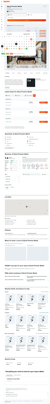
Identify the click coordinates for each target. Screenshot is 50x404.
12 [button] (16, 28)
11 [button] (38, 26)
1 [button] (23, 23)
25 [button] (38, 30)
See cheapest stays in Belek (44, 312)
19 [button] (16, 30)
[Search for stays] (1, 7)
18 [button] (38, 28)
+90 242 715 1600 (10, 10)
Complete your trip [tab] (9, 375)
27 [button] (18, 33)
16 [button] (9, 30)
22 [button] (23, 30)
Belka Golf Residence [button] (8, 346)
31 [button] (11, 35)
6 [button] (26, 26)
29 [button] (23, 33)
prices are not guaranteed (24, 389)
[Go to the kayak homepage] (7, 1)
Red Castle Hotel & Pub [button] (20, 325)
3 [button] (11, 26)
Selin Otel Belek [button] (29, 325)
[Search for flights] (1, 4)
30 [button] (9, 35)
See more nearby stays (45, 291)
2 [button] (9, 26)
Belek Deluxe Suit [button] (41, 325)
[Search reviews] (32, 174)
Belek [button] (6, 325)
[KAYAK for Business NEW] (1, 22)
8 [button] (23, 26)
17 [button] (11, 30)
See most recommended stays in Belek (42, 333)
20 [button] (18, 30)
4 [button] (38, 23)
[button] (2, 1)
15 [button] (23, 28)
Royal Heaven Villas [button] (30, 303)
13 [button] (18, 28)
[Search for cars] (1, 9)
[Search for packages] (1, 11)
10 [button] (11, 28)
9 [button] (9, 28)
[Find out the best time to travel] (1, 20)
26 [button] (16, 33)
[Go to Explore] (1, 15)
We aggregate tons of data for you (27, 394)
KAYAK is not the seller (27, 392)
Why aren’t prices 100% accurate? (27, 396)
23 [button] (9, 33)
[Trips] (1, 24)
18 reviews (13, 11)
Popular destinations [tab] (17, 375)
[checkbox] (10, 188)
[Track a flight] (1, 18)
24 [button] (11, 33)
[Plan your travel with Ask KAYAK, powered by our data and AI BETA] (1, 13)
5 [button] (16, 26)
